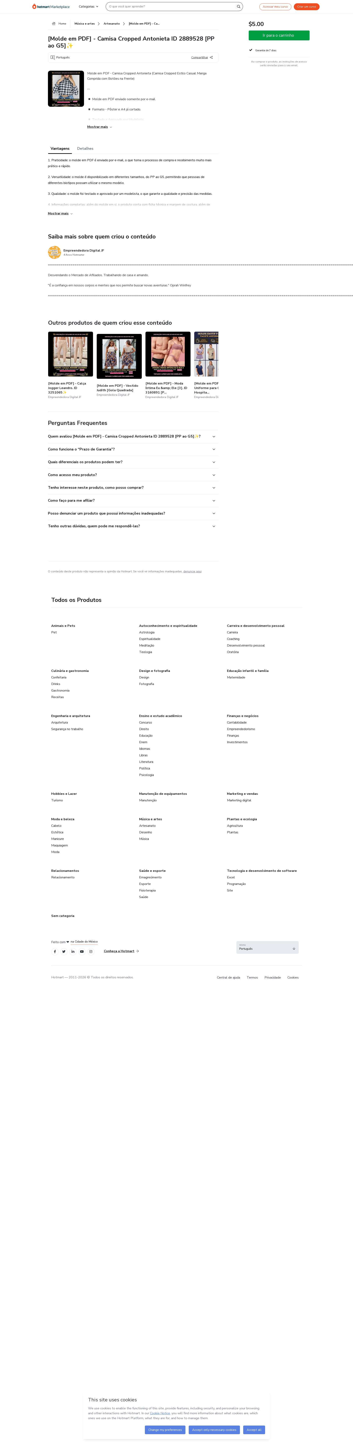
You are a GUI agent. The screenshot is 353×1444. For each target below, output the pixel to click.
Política (144, 768)
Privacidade (272, 977)
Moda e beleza (62, 819)
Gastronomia (60, 690)
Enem (143, 742)
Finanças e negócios (243, 716)
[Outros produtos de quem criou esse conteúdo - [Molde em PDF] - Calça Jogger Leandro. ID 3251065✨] (70, 366)
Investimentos (237, 742)
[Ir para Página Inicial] (52, 6)
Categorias (88, 6)
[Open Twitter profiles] (64, 951)
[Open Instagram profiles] (91, 951)
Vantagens (60, 148)
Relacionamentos (65, 871)
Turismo (57, 800)
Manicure (57, 839)
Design (144, 677)
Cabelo (56, 826)
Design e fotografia (154, 671)
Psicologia (146, 775)
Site (230, 890)
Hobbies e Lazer (64, 794)
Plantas (232, 832)
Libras (143, 755)
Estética (57, 832)
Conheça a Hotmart (121, 951)
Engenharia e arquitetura (70, 716)
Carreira (232, 632)
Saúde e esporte (152, 871)
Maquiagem (59, 845)
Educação (146, 735)
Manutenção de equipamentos (163, 794)
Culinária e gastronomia (70, 671)
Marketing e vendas (242, 794)
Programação (236, 884)
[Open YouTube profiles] (82, 951)
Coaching (233, 639)
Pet (54, 632)
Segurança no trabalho (67, 729)
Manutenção (148, 800)
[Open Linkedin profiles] (73, 951)
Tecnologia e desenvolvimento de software (262, 871)
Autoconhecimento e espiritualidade (168, 626)
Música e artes (150, 819)
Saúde (143, 897)
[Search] (238, 6)
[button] (128, 436)
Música (144, 839)
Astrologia (146, 632)
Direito (144, 729)
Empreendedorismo (241, 729)
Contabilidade (237, 722)
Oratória (233, 652)
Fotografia (146, 684)
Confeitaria (58, 677)
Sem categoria (62, 916)
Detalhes (85, 148)
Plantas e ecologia (242, 819)
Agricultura (235, 826)
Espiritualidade (149, 639)
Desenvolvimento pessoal (246, 645)
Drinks (55, 684)
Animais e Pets (63, 626)
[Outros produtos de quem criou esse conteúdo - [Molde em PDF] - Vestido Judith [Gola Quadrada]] (119, 366)
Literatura (146, 762)
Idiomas (144, 748)
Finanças (233, 735)
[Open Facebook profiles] (55, 951)
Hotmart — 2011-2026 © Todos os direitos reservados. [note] (92, 977)
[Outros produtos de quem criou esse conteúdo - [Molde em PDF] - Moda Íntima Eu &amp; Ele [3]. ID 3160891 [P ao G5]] (168, 366)
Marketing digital (239, 800)
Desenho (145, 832)
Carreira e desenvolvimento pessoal (256, 626)
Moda (55, 852)
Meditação (146, 645)
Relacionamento (63, 877)
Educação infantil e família (248, 671)
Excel (231, 877)
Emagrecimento (150, 877)
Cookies (293, 977)
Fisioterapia (147, 890)
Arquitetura (59, 722)
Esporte (145, 884)
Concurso (145, 722)
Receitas (57, 697)
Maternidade (236, 677)
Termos (252, 977)
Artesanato (147, 826)
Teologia (145, 652)
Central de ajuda (228, 977)
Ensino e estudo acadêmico (160, 716)
